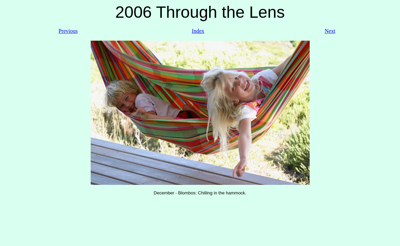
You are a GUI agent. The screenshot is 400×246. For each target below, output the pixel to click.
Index (198, 31)
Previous (68, 31)
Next (330, 31)
